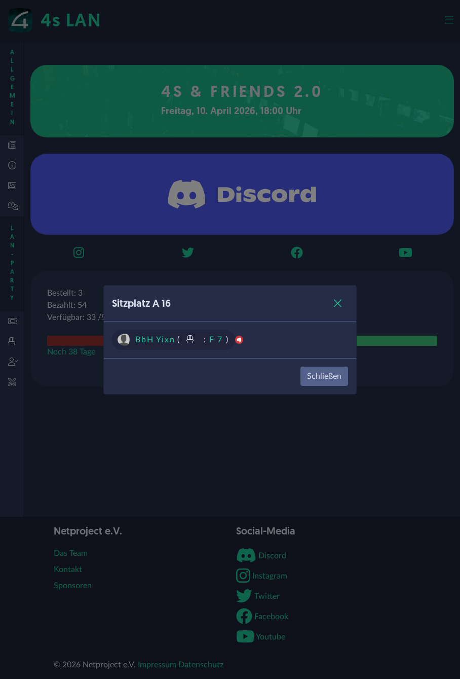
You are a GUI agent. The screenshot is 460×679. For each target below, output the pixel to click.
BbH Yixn (155, 340)
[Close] (337, 303)
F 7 (216, 340)
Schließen (324, 376)
